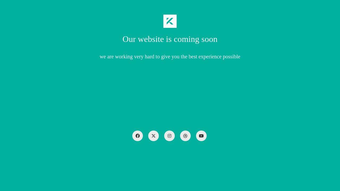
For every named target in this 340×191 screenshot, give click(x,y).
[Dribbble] (185, 136)
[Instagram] (169, 136)
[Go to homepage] (170, 21)
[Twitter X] (153, 136)
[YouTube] (201, 136)
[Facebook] (137, 136)
